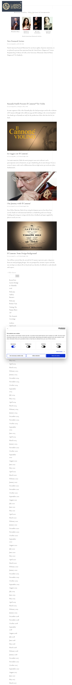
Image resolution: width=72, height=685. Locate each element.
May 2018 (58, 379)
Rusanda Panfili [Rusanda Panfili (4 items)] (57, 651)
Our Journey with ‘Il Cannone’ (19, 204)
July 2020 (58, 284)
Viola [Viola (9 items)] (63, 667)
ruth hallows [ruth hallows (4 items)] (57, 654)
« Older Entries (12, 278)
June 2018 (58, 375)
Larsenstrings (11, 40)
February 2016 (59, 460)
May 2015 (58, 489)
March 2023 (58, 175)
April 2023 (58, 172)
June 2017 (58, 411)
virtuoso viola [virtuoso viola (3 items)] (61, 674)
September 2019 (60, 319)
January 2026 (59, 67)
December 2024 (60, 113)
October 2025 (59, 78)
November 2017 (59, 396)
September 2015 (60, 475)
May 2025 (58, 95)
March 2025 (58, 102)
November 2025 (60, 75)
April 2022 (58, 206)
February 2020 (59, 301)
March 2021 (58, 252)
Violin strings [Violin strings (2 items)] (60, 671)
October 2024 (59, 120)
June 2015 (58, 485)
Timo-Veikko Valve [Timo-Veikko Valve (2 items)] (58, 664)
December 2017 (59, 393)
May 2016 (58, 450)
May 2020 (58, 291)
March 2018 (58, 382)
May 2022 (58, 203)
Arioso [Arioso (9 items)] (56, 557)
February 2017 (59, 421)
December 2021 (59, 221)
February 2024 (59, 144)
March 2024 (58, 140)
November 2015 (59, 471)
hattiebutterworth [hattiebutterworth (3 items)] (58, 587)
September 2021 (60, 231)
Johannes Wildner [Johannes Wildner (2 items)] (58, 610)
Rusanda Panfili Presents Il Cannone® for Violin (26, 104)
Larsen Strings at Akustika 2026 (59, 20)
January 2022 (59, 217)
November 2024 (60, 116)
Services (57, 510)
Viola (56, 533)
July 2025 (57, 92)
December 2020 (60, 263)
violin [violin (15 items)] (56, 671)
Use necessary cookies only (16, 355)
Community (47, 3)
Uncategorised (59, 520)
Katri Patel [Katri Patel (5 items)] (57, 617)
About (56, 3)
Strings (28, 3)
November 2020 (60, 267)
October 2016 (59, 432)
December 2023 (59, 151)
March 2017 (58, 418)
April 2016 (58, 453)
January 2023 (59, 179)
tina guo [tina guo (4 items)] (56, 667)
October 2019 (59, 316)
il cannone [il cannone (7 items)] (56, 590)
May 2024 (58, 133)
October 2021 (59, 228)
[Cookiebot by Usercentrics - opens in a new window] (59, 329)
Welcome (58, 544)
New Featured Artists (15, 37)
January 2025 (59, 109)
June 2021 (58, 242)
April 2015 (58, 492)
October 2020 (59, 270)
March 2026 (58, 64)
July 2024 (57, 130)
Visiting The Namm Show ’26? (59, 44)
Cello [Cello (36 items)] (59, 557)
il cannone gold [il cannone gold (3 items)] (57, 597)
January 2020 (59, 305)
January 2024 (59, 148)
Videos (24, 107)
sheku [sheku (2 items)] (62, 654)
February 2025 (59, 106)
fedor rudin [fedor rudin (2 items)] (57, 570)
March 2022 (58, 210)
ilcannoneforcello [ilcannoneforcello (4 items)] (57, 594)
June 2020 (58, 287)
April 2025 (58, 99)
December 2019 (59, 308)
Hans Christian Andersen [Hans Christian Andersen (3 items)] (59, 577)
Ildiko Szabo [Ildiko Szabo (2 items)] (57, 604)
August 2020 (59, 280)
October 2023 (59, 158)
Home (22, 3)
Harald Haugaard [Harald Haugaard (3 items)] (58, 580)
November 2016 (60, 428)
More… (63, 3)
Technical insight (22, 157)
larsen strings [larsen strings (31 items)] (57, 624)
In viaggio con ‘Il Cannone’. (17, 154)
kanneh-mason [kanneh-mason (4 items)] (57, 614)
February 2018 (59, 386)
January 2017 (59, 425)
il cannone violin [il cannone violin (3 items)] (57, 600)
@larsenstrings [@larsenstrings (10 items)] (57, 550)
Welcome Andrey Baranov (58, 29)
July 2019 (57, 326)
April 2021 (58, 249)
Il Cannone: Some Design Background (22, 254)
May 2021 (58, 245)
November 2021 (59, 224)
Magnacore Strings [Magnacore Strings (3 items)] (58, 637)
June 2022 (58, 199)
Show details (59, 351)
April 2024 (58, 137)
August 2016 (59, 439)
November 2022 (60, 182)
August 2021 (58, 235)
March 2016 (58, 457)
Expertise (37, 3)
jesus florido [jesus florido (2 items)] (57, 607)
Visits (56, 540)
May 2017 (58, 414)
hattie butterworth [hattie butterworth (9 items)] (58, 584)
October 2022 (59, 186)
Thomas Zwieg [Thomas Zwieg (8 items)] (57, 661)
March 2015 (58, 496)
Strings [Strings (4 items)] (56, 657)
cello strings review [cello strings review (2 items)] (58, 560)
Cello (20, 40)
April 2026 (58, 60)
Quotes (20, 107)
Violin (23, 40)
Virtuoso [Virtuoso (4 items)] (56, 674)
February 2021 (59, 256)
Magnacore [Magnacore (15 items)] (57, 634)
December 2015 (59, 467)
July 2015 (57, 482)
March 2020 (58, 298)
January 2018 (59, 389)
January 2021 (59, 260)
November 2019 (60, 312)
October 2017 (59, 400)
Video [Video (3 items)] (60, 667)
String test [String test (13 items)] (60, 657)
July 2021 (57, 238)
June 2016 (58, 446)
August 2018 (59, 368)
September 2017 (60, 404)
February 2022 (59, 213)
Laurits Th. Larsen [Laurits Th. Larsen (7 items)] (58, 627)
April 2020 (58, 294)
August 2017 (58, 407)
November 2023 (60, 155)
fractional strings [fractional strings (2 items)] (58, 574)
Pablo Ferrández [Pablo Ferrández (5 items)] (57, 647)
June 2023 (58, 168)
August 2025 (59, 88)
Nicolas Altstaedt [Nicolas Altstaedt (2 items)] (58, 644)
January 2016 (59, 464)
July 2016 (57, 443)
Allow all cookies (56, 355)
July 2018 (57, 372)
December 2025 (59, 71)
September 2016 (60, 435)
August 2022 (59, 196)
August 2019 (59, 323)
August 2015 (58, 478)
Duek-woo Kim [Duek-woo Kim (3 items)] (57, 567)
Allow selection (36, 355)
